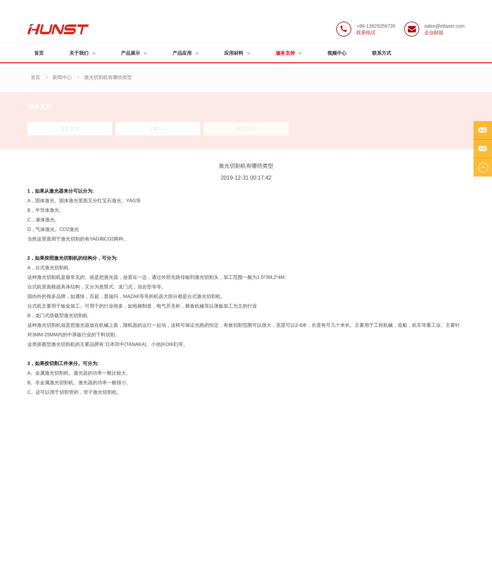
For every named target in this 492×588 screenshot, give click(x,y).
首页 (39, 53)
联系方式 (381, 53)
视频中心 (336, 53)
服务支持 (285, 53)
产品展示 (130, 53)
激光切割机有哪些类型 (108, 80)
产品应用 (182, 53)
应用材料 (233, 53)
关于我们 (78, 53)
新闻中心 (62, 80)
